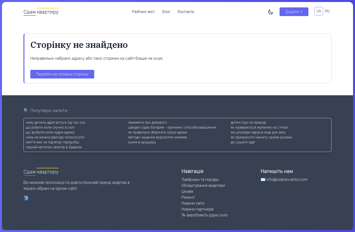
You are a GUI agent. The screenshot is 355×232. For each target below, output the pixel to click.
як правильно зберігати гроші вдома (157, 132)
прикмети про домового (147, 122)
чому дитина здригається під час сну (55, 122)
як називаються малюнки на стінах (259, 127)
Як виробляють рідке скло (204, 215)
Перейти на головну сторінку (62, 74)
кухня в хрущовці (142, 142)
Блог (166, 11)
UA (319, 11)
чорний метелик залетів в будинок (54, 147)
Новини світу (192, 203)
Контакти (186, 11)
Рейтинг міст (143, 11)
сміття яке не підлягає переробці (52, 142)
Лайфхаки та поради (200, 179)
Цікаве (187, 191)
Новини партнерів (197, 209)
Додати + (293, 11)
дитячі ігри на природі (248, 122)
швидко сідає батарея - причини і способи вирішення (172, 127)
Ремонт (188, 197)
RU (327, 11)
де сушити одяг (243, 142)
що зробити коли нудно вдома (50, 132)
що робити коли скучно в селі (50, 127)
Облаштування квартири (203, 185)
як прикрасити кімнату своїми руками (261, 137)
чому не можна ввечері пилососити (55, 137)
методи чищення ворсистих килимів (157, 137)
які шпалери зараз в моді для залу (258, 132)
